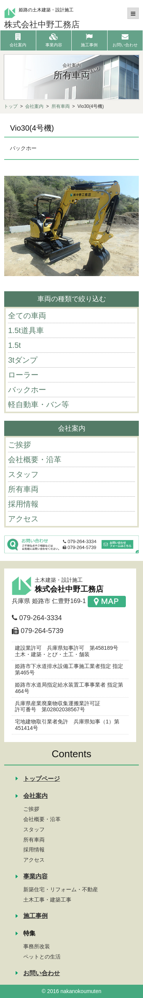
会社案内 (34, 106)
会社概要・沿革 (42, 819)
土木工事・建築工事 (47, 900)
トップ (11, 106)
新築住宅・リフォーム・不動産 (60, 889)
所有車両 (60, 106)
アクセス (34, 860)
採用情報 (34, 849)
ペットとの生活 (42, 957)
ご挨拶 (31, 809)
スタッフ (34, 829)
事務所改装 (36, 946)
